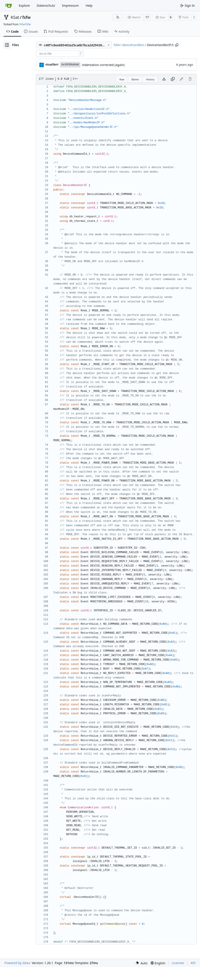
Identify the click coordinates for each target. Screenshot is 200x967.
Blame (135, 79)
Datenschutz (46, 5)
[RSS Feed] (118, 17)
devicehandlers (133, 45)
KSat (15, 17)
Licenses (178, 963)
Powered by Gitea (17, 963)
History (150, 79)
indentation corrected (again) (103, 65)
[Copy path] (176, 45)
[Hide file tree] (7, 45)
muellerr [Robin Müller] (52, 64)
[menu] (141, 963)
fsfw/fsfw (25, 24)
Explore (24, 5)
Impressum (70, 5)
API (193, 963)
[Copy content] (172, 79)
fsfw (26, 17)
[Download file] (164, 79)
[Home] (8, 6)
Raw (122, 79)
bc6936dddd (70, 64)
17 (147, 17)
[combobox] (60, 53)
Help (89, 5)
